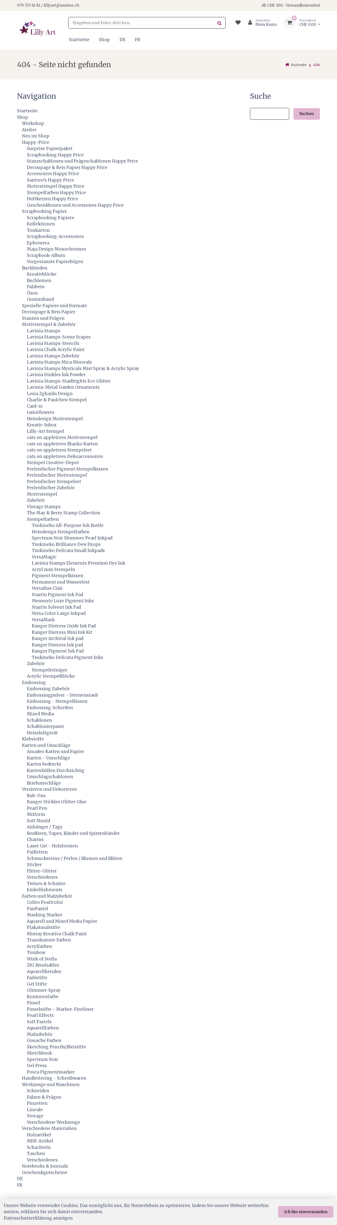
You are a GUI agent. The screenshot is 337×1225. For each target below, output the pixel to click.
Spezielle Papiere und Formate (54, 305)
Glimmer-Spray (44, 990)
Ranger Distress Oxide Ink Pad (64, 626)
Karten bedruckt (44, 764)
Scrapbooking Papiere (50, 217)
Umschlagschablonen (50, 776)
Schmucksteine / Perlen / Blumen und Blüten (74, 858)
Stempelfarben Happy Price (56, 192)
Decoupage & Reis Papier (48, 312)
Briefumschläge (44, 783)
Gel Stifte (37, 984)
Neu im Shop (35, 136)
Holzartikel (39, 1135)
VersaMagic (44, 557)
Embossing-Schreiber (50, 707)
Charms (35, 839)
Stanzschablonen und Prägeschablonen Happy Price (82, 161)
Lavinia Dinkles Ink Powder (56, 374)
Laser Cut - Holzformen (52, 846)
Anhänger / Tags (44, 827)
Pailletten (37, 852)
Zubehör (36, 500)
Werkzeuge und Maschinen (51, 1084)
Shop (104, 39)
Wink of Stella (42, 959)
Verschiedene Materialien (49, 1128)
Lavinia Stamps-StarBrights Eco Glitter (68, 381)
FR (137, 39)
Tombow (36, 952)
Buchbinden (34, 268)
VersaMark (43, 619)
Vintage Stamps (44, 506)
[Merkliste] (238, 23)
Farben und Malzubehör (47, 896)
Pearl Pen (37, 808)
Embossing (34, 682)
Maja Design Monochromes (56, 249)
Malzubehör (40, 1034)
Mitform (36, 814)
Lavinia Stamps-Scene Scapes (59, 337)
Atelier (29, 130)
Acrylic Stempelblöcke (51, 676)
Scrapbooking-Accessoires (55, 236)
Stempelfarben (43, 519)
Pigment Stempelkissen (57, 575)
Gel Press (37, 1065)
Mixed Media (40, 714)
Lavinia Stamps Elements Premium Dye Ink (78, 563)
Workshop (33, 123)
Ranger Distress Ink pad (57, 645)
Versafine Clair (47, 588)
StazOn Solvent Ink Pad (56, 607)
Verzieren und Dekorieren (49, 789)
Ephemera (38, 243)
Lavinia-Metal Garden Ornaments (63, 387)
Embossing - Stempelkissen (57, 701)
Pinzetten (37, 1103)
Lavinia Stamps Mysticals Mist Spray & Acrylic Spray (83, 368)
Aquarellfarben (43, 1028)
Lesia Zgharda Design (50, 393)
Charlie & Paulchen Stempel (57, 400)
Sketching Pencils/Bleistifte (56, 1047)
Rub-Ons (36, 795)
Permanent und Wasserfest (60, 582)
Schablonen (39, 720)
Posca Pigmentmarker (51, 1072)
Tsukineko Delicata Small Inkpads (68, 550)
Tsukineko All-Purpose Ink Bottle (68, 525)
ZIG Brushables (43, 965)
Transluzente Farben (49, 940)
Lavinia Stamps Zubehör (53, 356)
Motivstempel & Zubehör (49, 324)
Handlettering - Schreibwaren (54, 1078)
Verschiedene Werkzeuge (53, 1122)
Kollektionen (41, 224)
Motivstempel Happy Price (55, 186)
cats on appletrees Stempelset (59, 450)
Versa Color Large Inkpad (59, 613)
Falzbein (36, 286)
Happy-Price (35, 142)
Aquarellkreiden (44, 971)
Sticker (34, 864)
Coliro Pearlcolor (45, 902)
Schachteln (39, 1147)
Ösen (32, 293)
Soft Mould (38, 820)
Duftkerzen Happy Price (52, 198)
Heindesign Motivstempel (55, 418)
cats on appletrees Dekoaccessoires (65, 456)
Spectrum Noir (42, 1059)
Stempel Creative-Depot (53, 462)
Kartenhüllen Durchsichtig (55, 770)
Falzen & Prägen (44, 1097)
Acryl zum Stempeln (53, 569)
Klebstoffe (33, 739)
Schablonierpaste (45, 726)
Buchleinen (39, 280)
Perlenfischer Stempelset (54, 481)
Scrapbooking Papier (44, 211)
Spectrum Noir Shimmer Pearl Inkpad (72, 538)
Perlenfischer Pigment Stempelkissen (67, 469)
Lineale (35, 1109)
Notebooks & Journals (45, 1166)
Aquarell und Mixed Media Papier (62, 921)
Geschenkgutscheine (44, 1172)
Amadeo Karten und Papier (55, 751)
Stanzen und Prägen (43, 318)
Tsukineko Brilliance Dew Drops (66, 544)
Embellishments (44, 889)
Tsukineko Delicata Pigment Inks (67, 657)
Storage (35, 1116)
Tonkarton (38, 230)
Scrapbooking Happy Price (55, 155)
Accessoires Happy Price (53, 173)
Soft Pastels (39, 1021)
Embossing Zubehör (48, 688)
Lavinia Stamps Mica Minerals (59, 362)
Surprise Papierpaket (49, 148)
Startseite (79, 39)
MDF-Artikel (40, 1141)
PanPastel (37, 908)
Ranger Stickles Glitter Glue (57, 802)
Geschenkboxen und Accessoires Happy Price (75, 205)
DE (122, 39)
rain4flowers (40, 412)
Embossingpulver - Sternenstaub (62, 695)
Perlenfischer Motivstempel (57, 475)
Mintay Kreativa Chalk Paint (57, 934)
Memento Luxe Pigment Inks (63, 601)
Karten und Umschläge (46, 745)
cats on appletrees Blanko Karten (62, 444)
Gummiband (40, 299)
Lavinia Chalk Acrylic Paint (56, 349)
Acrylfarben (39, 946)
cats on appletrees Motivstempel (62, 437)
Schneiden (38, 1090)
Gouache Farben (44, 1040)
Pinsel (33, 1003)
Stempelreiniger (49, 670)
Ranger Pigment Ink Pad (58, 651)
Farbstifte (37, 977)
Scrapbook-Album (46, 255)
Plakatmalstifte (43, 927)
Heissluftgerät (42, 733)
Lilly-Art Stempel (45, 431)
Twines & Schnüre (46, 883)
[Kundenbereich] (260, 23)
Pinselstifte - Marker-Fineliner (60, 1009)
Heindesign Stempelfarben (60, 532)
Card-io (35, 406)
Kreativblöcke (41, 274)
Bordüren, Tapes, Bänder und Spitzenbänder (73, 833)
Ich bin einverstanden (305, 1211)
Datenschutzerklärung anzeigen (38, 1218)
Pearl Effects (40, 1015)
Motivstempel (42, 494)
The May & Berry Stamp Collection (63, 513)
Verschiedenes (42, 877)
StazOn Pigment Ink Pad (57, 594)
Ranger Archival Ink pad (57, 638)
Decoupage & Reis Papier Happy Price (67, 167)
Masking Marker (44, 915)
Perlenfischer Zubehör (51, 487)
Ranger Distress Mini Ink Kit (62, 632)
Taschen (36, 1153)
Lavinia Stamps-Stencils (53, 343)
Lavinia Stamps (43, 331)
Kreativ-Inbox (41, 425)
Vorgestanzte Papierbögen (55, 261)
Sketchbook (39, 1053)
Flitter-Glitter (42, 871)
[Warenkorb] (302, 23)
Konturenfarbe (42, 996)
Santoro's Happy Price (50, 180)
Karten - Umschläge (48, 758)
